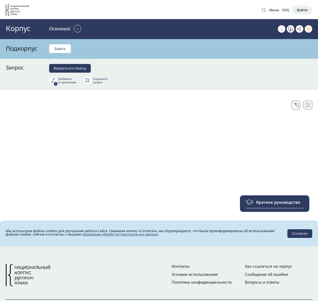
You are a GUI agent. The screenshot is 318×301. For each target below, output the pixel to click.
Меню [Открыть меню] (274, 10)
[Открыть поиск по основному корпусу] (264, 10)
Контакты (180, 266)
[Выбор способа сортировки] (296, 105)
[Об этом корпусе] (281, 29)
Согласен (300, 233)
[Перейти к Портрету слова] (290, 29)
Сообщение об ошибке (266, 274)
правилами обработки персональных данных (120, 234)
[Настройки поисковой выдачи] (308, 105)
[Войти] (302, 10)
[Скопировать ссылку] (299, 29)
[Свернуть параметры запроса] (308, 29)
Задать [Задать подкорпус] (60, 48)
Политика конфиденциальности (202, 282)
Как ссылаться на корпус (268, 266)
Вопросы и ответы (262, 282)
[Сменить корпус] (65, 29)
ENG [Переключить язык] (285, 10)
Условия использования (195, 274)
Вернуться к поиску (70, 68)
